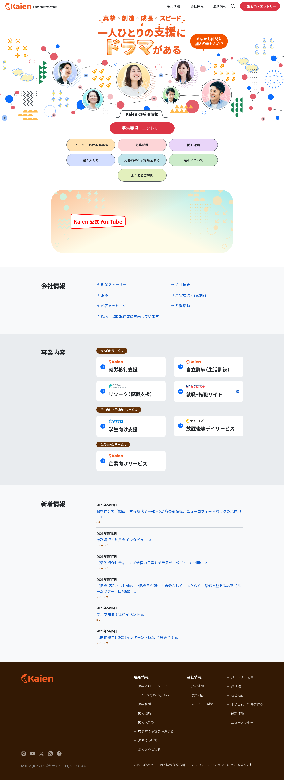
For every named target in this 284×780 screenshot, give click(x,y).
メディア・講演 (202, 703)
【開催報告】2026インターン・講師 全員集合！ (135, 637)
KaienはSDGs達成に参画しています (130, 316)
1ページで (91, 145)
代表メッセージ (113, 305)
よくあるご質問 (142, 175)
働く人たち (91, 160)
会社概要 (182, 284)
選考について (193, 160)
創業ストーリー (113, 284)
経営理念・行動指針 (191, 295)
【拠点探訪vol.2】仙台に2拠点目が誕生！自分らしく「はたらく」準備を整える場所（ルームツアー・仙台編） (168, 588)
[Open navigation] (233, 6)
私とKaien (238, 695)
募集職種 (142, 144)
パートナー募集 (242, 677)
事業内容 (197, 695)
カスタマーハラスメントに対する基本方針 (222, 764)
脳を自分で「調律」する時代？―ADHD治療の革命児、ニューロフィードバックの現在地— (168, 513)
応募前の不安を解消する (142, 160)
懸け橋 (236, 686)
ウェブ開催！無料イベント (118, 614)
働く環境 (193, 144)
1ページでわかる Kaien (154, 695)
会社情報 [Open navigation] (197, 6)
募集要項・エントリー (260, 6)
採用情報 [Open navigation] (173, 6)
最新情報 (219, 6)
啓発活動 (182, 305)
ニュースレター (242, 722)
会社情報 (197, 685)
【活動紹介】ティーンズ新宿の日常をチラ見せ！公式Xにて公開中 (150, 562)
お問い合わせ (143, 764)
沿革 (104, 295)
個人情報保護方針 (172, 764)
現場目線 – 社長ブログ (247, 704)
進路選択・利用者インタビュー (121, 539)
